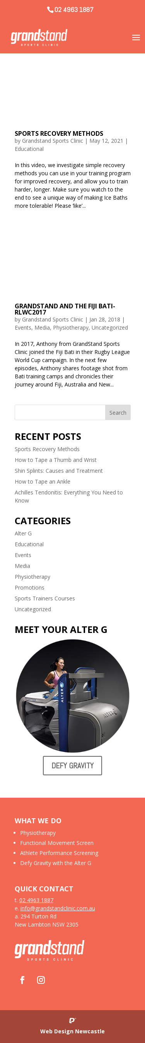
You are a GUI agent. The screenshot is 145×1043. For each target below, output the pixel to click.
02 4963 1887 (74, 9)
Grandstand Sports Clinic (52, 140)
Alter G (23, 533)
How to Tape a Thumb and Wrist (56, 459)
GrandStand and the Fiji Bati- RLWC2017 (65, 309)
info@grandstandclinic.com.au (57, 908)
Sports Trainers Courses (45, 598)
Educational (29, 148)
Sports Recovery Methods (59, 133)
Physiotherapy (71, 327)
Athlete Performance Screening (59, 853)
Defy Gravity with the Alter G (55, 863)
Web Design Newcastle (72, 1031)
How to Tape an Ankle (42, 481)
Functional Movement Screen (57, 842)
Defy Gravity (72, 766)
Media (42, 327)
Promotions (29, 587)
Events (23, 327)
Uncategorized (110, 327)
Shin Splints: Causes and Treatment (59, 470)
